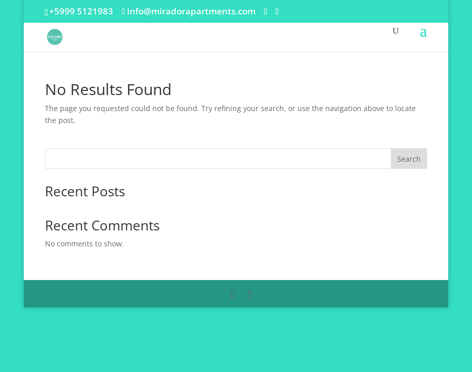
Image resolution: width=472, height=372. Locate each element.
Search (409, 159)
